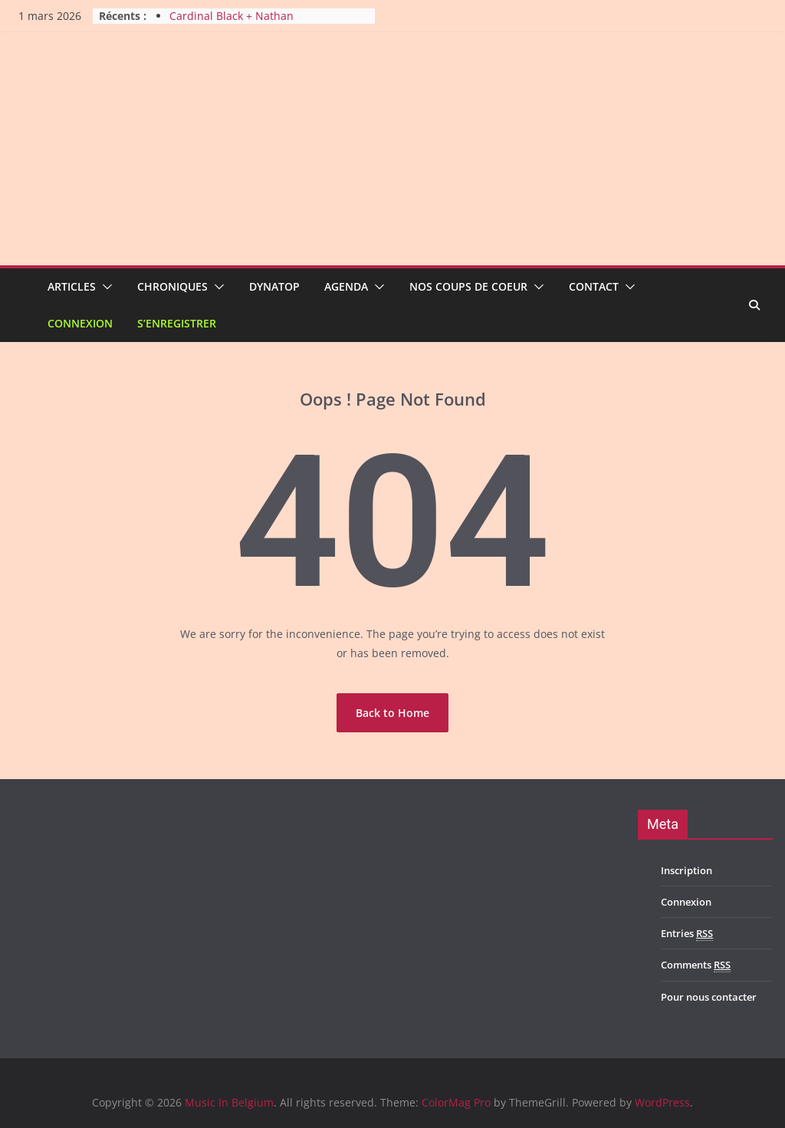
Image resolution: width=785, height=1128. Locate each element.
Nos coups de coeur (468, 286)
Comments (696, 965)
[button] (104, 287)
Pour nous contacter (709, 997)
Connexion (80, 323)
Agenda (346, 286)
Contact (594, 286)
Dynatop (274, 286)
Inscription (686, 870)
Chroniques (172, 286)
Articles (72, 286)
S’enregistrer (176, 323)
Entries (687, 933)
